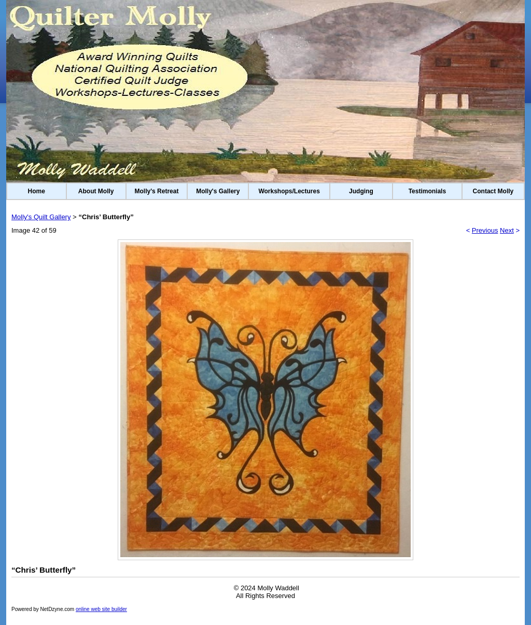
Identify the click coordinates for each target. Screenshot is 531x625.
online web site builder (101, 609)
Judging (361, 191)
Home (36, 191)
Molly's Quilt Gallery (41, 217)
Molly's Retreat (157, 191)
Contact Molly (493, 191)
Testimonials (427, 191)
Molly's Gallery (218, 191)
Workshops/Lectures (288, 191)
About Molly (96, 191)
